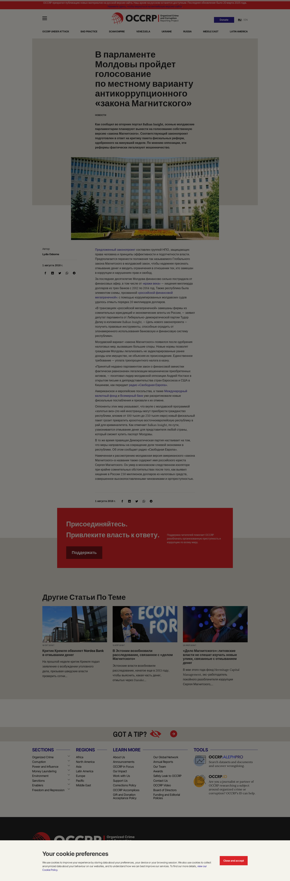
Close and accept (233, 860)
